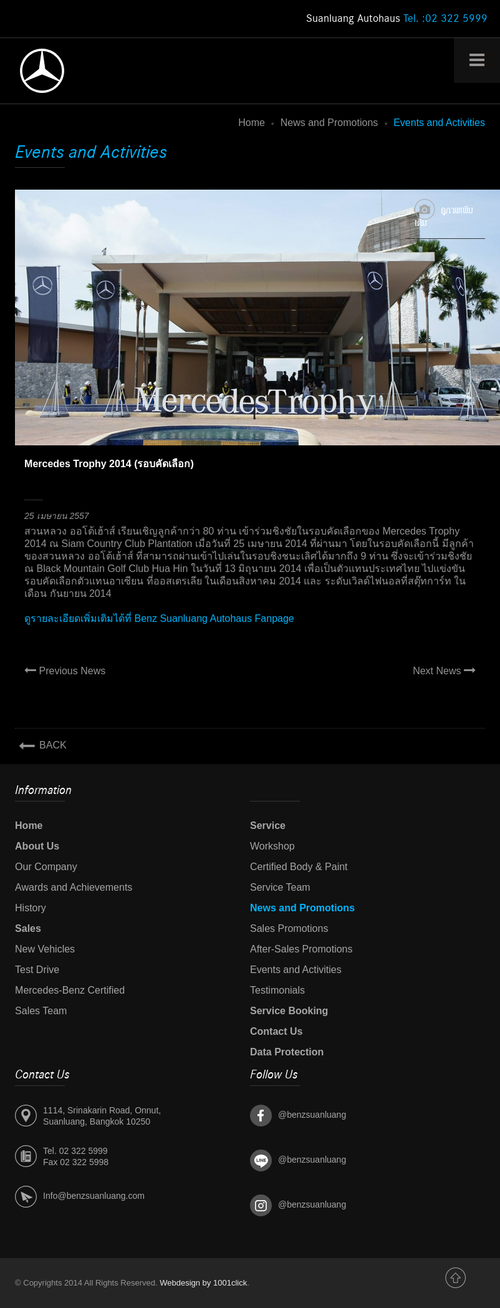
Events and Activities (296, 969)
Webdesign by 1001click (203, 1282)
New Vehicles (45, 949)
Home (251, 122)
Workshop (272, 846)
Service (268, 825)
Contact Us (276, 1031)
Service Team (280, 887)
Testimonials (277, 990)
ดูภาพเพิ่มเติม (444, 214)
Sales (28, 928)
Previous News (64, 670)
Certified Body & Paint (299, 866)
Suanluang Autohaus (397, 18)
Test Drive (37, 969)
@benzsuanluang (312, 1115)
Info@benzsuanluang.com (94, 1196)
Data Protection (287, 1052)
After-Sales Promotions (301, 949)
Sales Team (41, 1010)
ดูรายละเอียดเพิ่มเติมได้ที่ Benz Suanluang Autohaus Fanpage (159, 618)
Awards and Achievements (73, 887)
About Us (37, 846)
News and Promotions (329, 122)
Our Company (46, 866)
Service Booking (289, 1010)
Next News (444, 670)
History (30, 908)
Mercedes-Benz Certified (70, 990)
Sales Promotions (289, 928)
